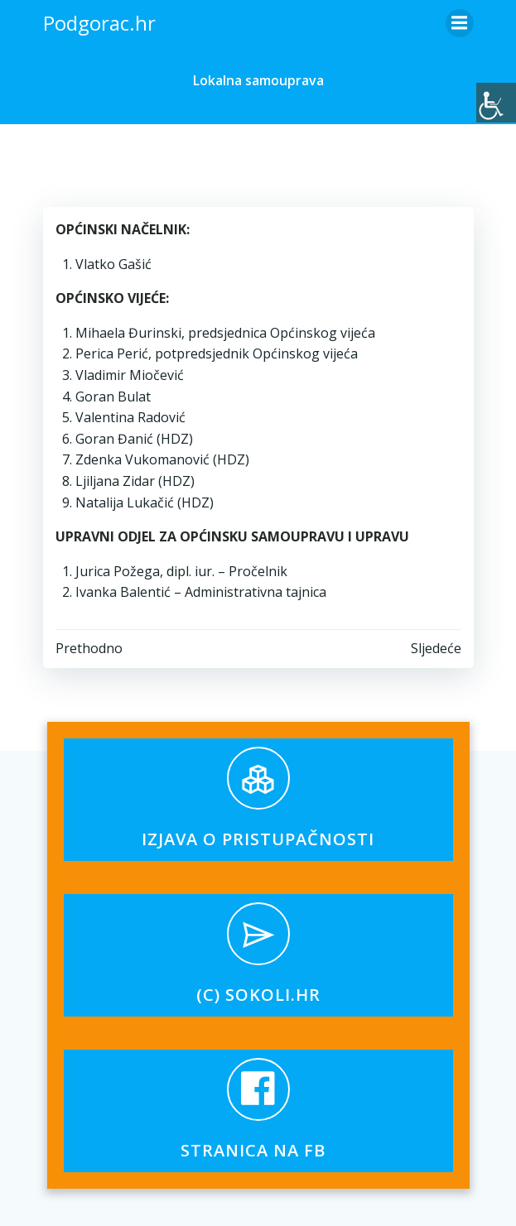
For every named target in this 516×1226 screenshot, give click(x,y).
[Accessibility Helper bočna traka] (496, 103)
